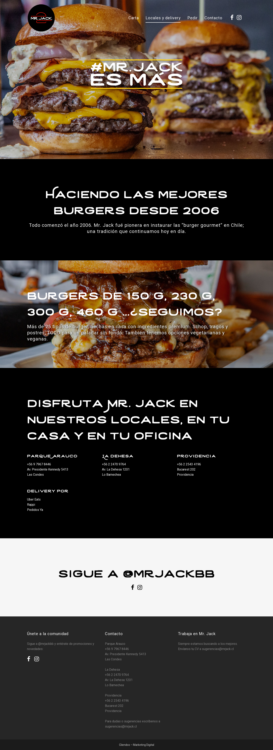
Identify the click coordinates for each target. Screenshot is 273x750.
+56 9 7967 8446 (39, 464)
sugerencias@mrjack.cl (121, 726)
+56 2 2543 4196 (189, 464)
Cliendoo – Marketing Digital (136, 744)
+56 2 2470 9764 (114, 464)
